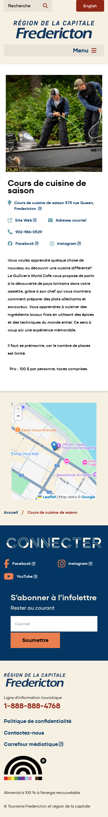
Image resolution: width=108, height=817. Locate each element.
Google (88, 496)
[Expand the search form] (28, 6)
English (90, 5)
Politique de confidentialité (37, 721)
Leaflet (47, 496)
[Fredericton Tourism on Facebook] (19, 563)
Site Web (25, 220)
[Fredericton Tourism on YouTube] (20, 576)
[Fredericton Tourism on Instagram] (75, 563)
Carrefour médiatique (33, 744)
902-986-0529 (28, 231)
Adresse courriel (71, 220)
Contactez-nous (24, 732)
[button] (54, 446)
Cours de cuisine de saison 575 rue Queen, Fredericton (54, 206)
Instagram (69, 244)
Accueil (11, 512)
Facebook (26, 244)
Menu (84, 50)
